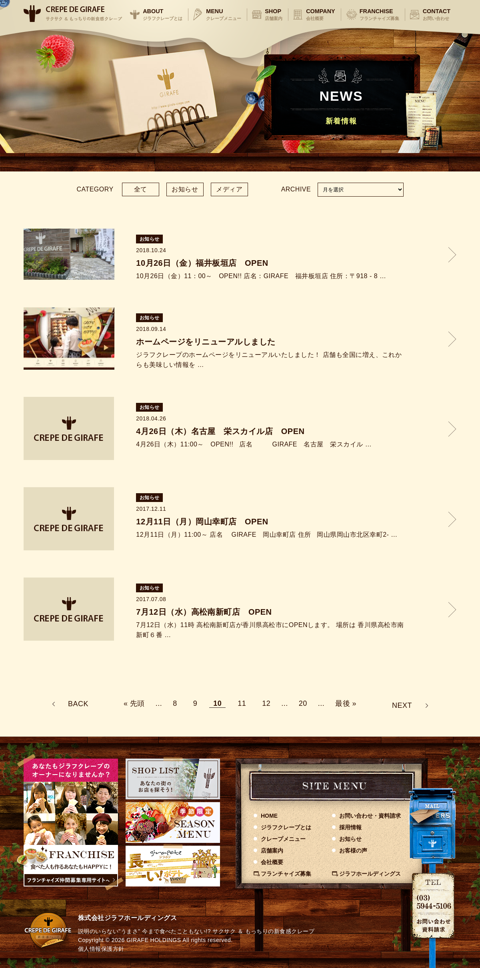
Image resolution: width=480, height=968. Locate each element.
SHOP (273, 14)
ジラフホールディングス (370, 873)
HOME (269, 816)
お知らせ (185, 189)
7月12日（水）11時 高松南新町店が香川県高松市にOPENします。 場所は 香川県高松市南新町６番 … (270, 630)
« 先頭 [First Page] (134, 703)
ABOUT (162, 14)
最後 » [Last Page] (345, 703)
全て (140, 189)
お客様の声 (353, 850)
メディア (229, 189)
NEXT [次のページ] (402, 705)
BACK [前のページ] (78, 704)
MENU (223, 14)
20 (303, 703)
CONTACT (436, 14)
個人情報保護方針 (101, 949)
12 (266, 703)
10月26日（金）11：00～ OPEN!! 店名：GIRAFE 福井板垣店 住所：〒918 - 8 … (261, 276)
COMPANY (320, 14)
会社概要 (272, 862)
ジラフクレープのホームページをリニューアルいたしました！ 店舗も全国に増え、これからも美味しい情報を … (269, 359)
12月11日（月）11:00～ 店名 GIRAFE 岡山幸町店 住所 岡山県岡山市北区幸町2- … (267, 534)
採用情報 (350, 827)
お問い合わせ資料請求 (370, 816)
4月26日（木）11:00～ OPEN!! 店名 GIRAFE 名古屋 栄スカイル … (254, 444)
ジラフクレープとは (286, 827)
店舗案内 (272, 850)
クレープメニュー (283, 839)
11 (242, 703)
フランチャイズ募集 (286, 873)
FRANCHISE (379, 14)
